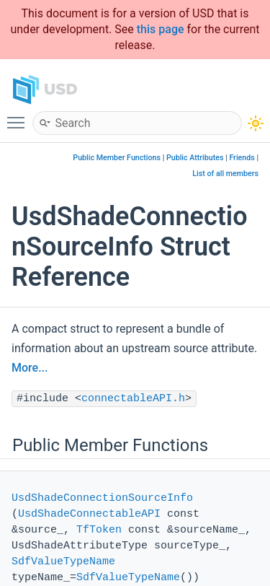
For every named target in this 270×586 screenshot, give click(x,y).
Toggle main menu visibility (19, 116)
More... (30, 368)
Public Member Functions (117, 157)
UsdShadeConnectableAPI (89, 514)
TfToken (99, 530)
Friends (241, 157)
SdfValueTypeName (63, 562)
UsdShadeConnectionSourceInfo (102, 498)
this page (160, 29)
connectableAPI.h (133, 399)
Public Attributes (195, 157)
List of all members (225, 173)
